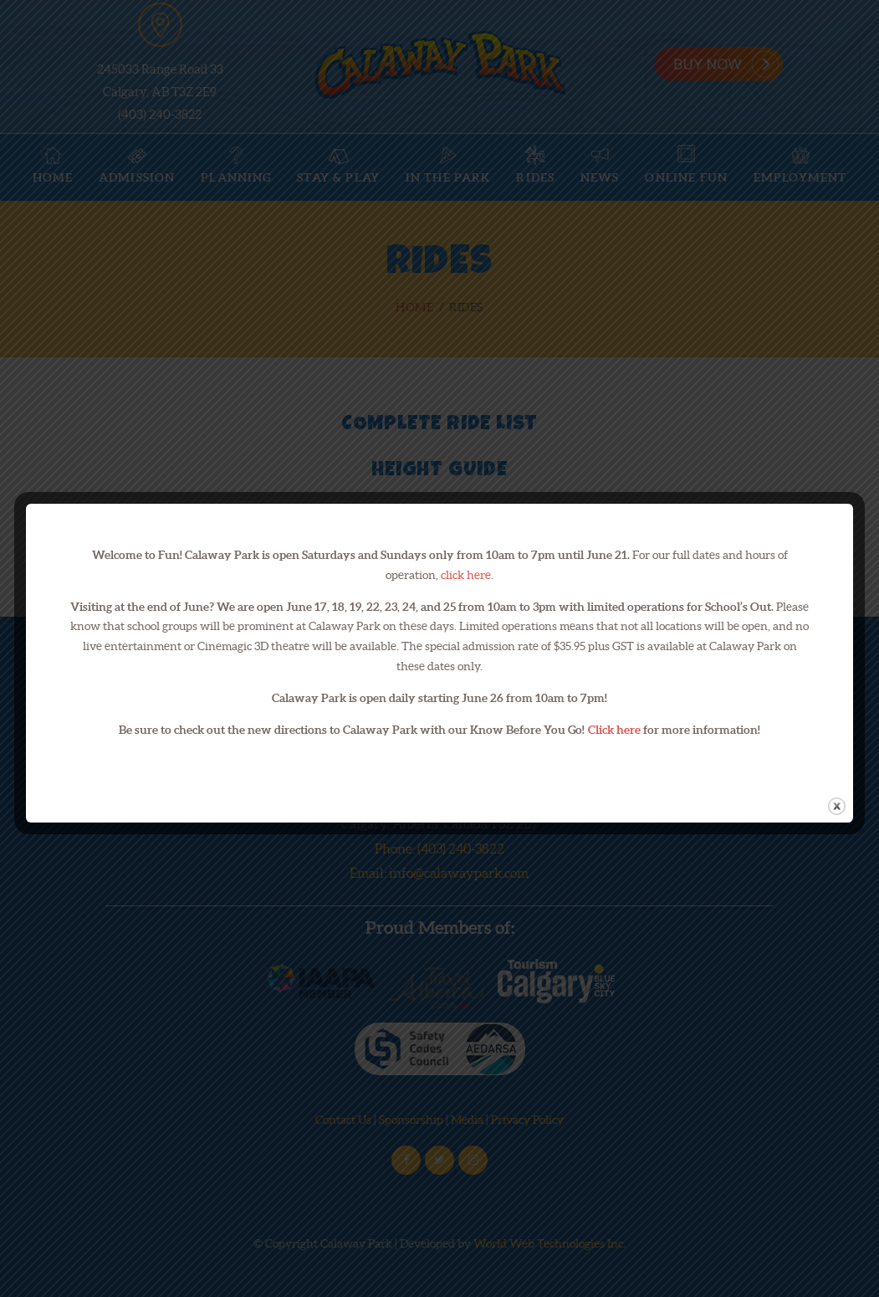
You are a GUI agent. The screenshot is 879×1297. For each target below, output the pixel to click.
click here (466, 575)
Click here (614, 729)
